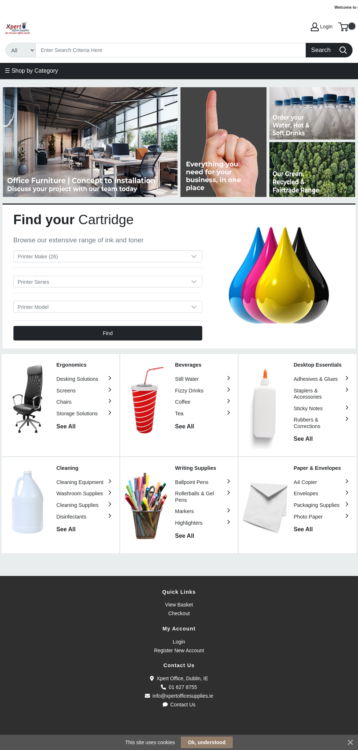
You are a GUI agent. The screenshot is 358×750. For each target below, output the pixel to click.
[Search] (170, 50)
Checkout (179, 613)
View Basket (179, 605)
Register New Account (179, 650)
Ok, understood (206, 742)
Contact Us (179, 704)
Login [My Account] (322, 27)
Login (179, 642)
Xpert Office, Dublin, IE (179, 678)
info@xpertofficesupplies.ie (179, 696)
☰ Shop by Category (31, 71)
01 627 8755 (179, 687)
